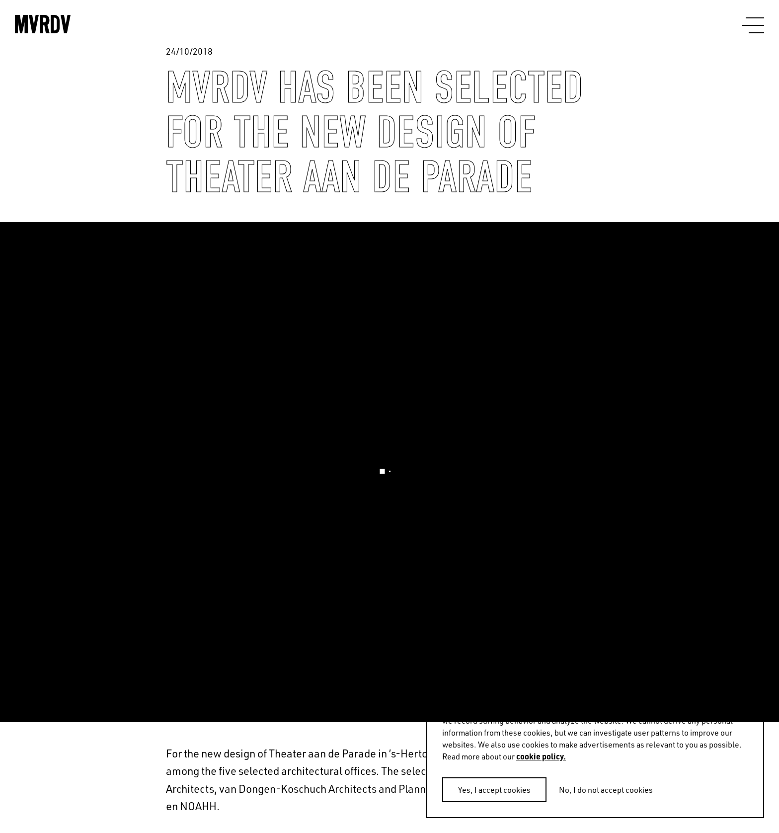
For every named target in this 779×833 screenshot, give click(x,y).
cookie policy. (541, 756)
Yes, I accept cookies (494, 790)
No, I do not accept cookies (606, 790)
